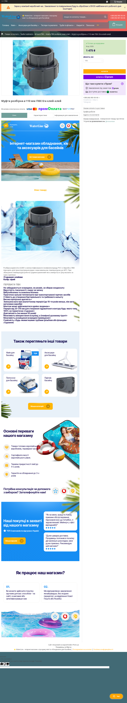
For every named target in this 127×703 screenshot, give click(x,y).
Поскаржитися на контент (82, 651)
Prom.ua (76, 647)
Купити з (104, 77)
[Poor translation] (6, 666)
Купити (104, 71)
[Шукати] (105, 16)
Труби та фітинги (66, 25)
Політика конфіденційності (103, 651)
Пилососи (90, 25)
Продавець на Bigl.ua (63, 649)
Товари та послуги (11, 34)
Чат (116, 696)
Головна (5, 25)
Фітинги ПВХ (39, 34)
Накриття (80, 25)
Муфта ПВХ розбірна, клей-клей (58, 34)
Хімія (13, 25)
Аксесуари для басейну (27, 25)
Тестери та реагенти (49, 25)
